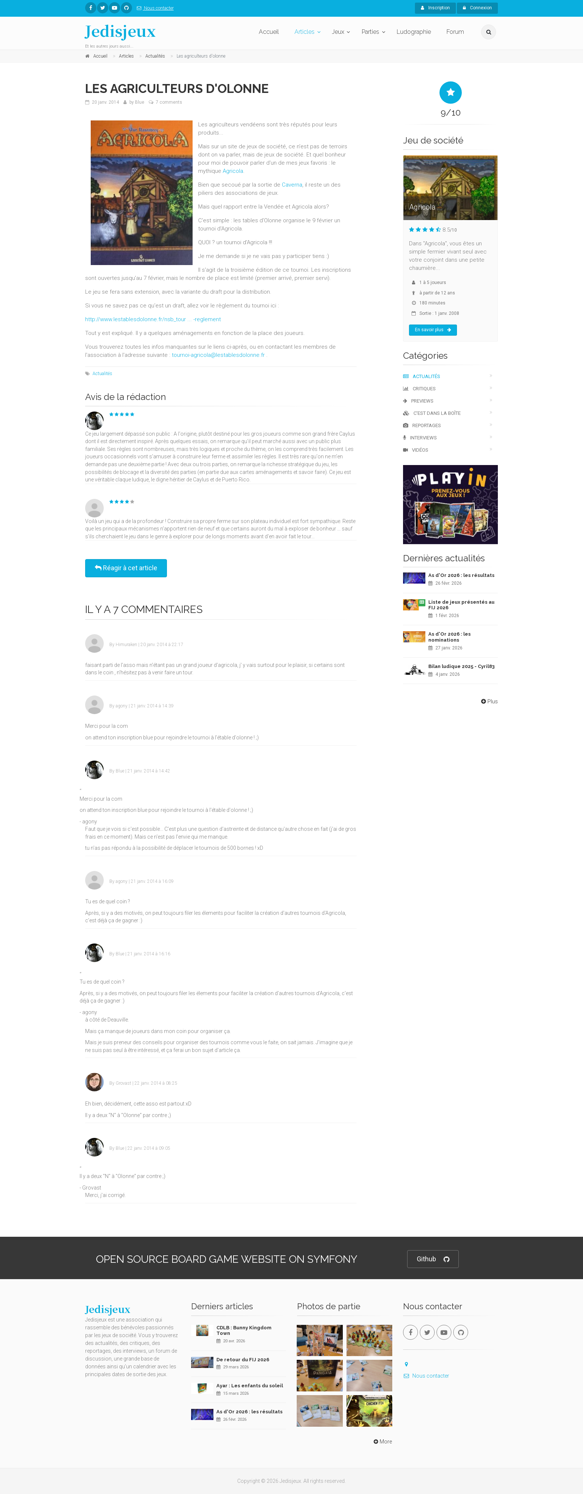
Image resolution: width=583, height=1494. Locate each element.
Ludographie (414, 31)
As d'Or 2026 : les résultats (461, 575)
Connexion (477, 7)
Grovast (123, 1083)
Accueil (269, 31)
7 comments (169, 102)
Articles (304, 31)
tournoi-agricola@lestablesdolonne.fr (218, 355)
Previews (418, 401)
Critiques (419, 388)
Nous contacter (154, 8)
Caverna (292, 184)
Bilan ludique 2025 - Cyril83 (461, 666)
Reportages (422, 425)
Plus (489, 701)
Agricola (233, 171)
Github (433, 1259)
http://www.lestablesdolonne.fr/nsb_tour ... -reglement (153, 319)
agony (122, 706)
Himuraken (126, 644)
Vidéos (415, 450)
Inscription (435, 7)
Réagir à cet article (126, 568)
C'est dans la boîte (432, 413)
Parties (370, 31)
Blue (139, 102)
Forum (455, 31)
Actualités (102, 373)
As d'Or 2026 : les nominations (449, 637)
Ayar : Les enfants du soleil (249, 1385)
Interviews (420, 438)
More (382, 1442)
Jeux (338, 31)
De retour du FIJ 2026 (242, 1359)
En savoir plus (433, 329)
